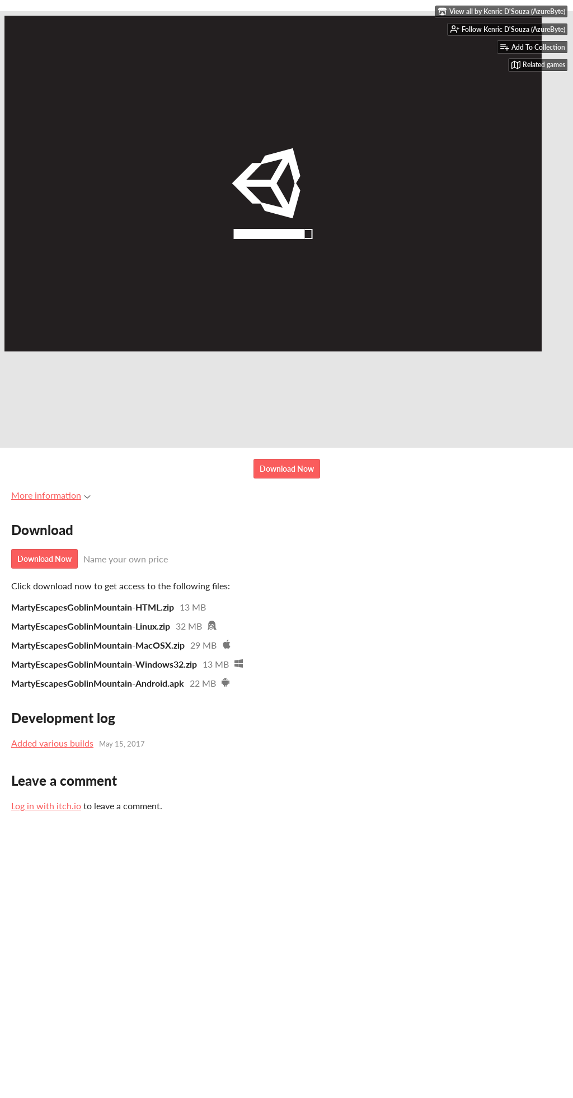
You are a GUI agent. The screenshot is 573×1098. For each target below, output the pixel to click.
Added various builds (52, 743)
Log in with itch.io (46, 805)
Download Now (287, 468)
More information (51, 495)
